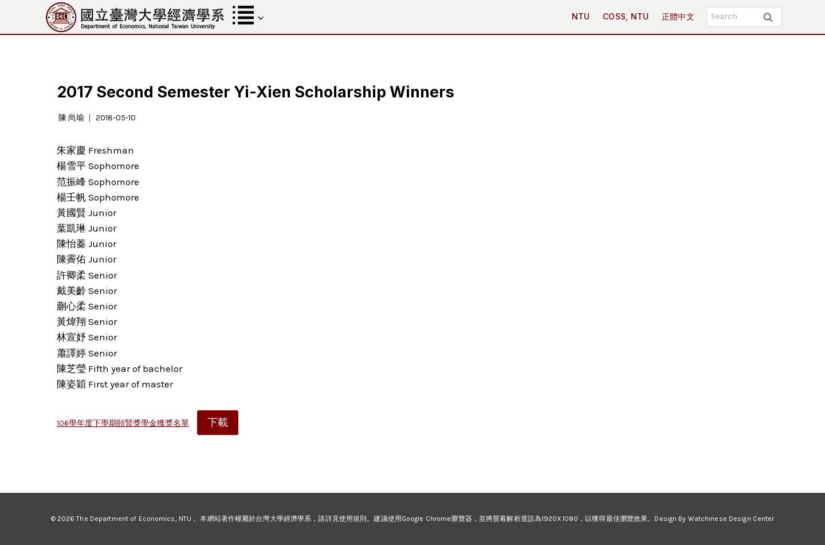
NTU (581, 16)
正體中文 (678, 16)
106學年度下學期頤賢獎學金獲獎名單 (123, 423)
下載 (217, 422)
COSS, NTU (626, 16)
